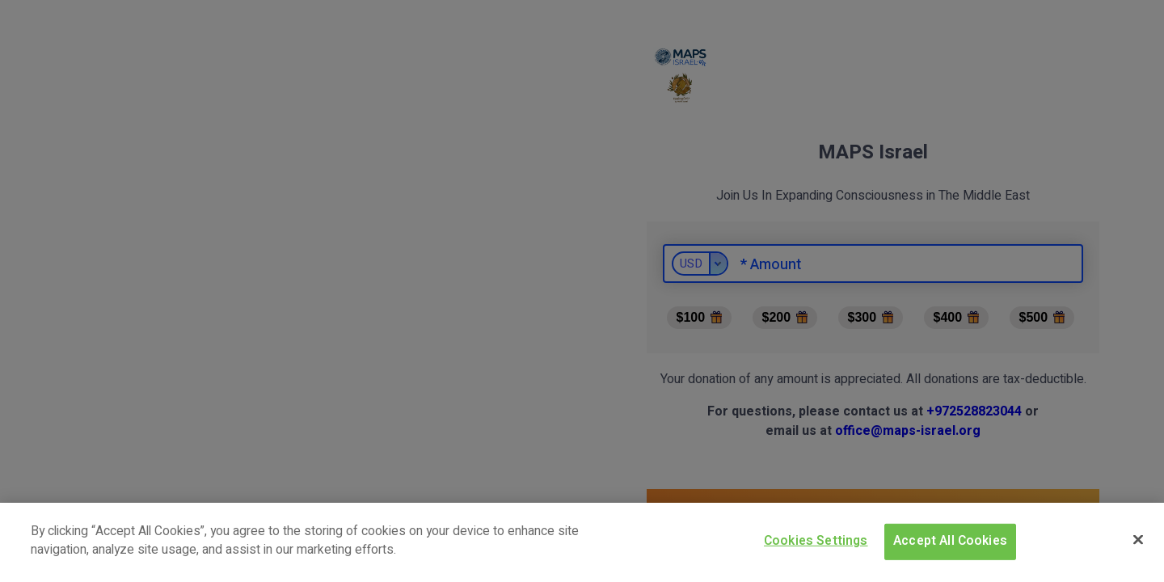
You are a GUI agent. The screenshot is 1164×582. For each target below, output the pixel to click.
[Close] (1138, 539)
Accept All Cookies (950, 541)
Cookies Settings (816, 541)
